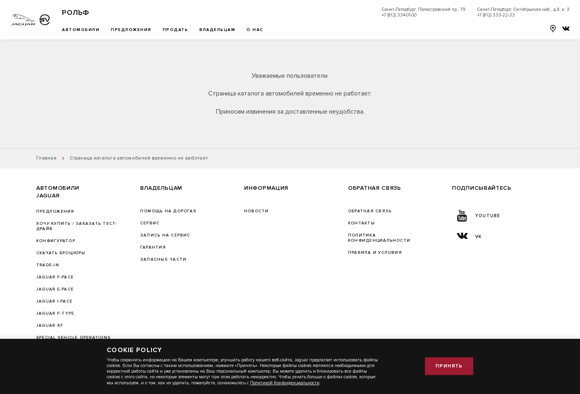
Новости (256, 211)
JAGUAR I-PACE (54, 301)
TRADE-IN (47, 265)
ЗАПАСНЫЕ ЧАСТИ (163, 259)
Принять (448, 366)
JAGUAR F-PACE (55, 277)
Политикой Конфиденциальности (284, 383)
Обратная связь (370, 211)
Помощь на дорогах (168, 211)
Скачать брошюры (60, 253)
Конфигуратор (55, 240)
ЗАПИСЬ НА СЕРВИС (165, 235)
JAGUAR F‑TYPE (55, 313)
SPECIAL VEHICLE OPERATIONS (73, 337)
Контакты (361, 223)
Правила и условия (375, 252)
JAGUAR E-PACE (55, 289)
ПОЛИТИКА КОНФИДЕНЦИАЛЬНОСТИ (379, 238)
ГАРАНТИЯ (153, 247)
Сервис (150, 223)
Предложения (55, 211)
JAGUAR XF (49, 325)
